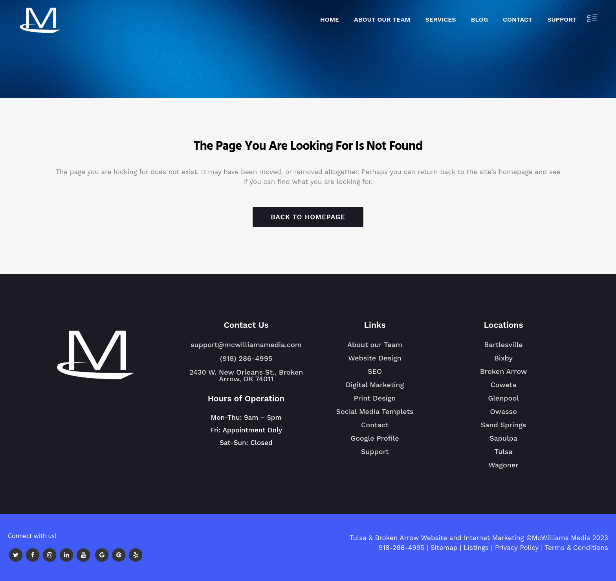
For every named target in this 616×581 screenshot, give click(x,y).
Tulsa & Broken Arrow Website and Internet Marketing (436, 538)
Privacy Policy (517, 548)
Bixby (503, 361)
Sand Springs (503, 428)
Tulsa (503, 454)
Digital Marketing (375, 384)
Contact (375, 424)
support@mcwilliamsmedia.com (246, 344)
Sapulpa (503, 441)
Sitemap (444, 548)
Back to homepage (308, 217)
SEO (375, 371)
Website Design (375, 358)
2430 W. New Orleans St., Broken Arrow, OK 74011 (246, 375)
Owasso (503, 414)
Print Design (375, 398)
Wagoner (503, 468)
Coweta (503, 388)
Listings (476, 548)
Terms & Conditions (576, 548)
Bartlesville (503, 347)
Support (375, 451)
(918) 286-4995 (246, 358)
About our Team (374, 344)
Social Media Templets (374, 411)
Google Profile (374, 438)
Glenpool (503, 401)
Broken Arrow (503, 374)
